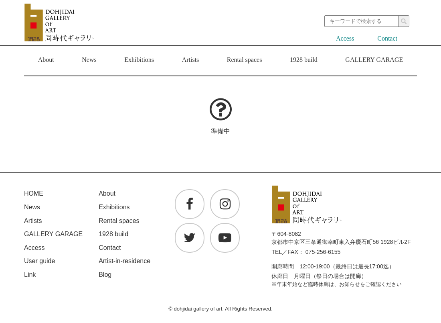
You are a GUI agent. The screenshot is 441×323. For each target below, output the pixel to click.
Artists (190, 60)
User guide (39, 261)
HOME (33, 193)
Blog (105, 274)
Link (30, 274)
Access (345, 38)
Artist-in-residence (124, 261)
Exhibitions (139, 60)
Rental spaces (244, 60)
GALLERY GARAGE (374, 59)
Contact (387, 38)
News (89, 60)
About (46, 60)
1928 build (304, 60)
